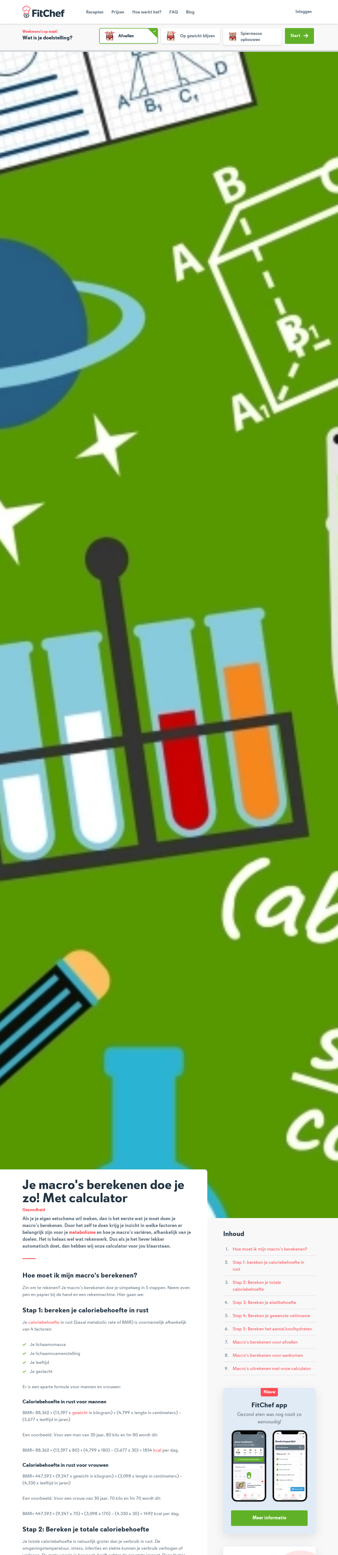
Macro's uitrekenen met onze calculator (272, 1368)
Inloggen (303, 12)
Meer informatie (269, 1518)
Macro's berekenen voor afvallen (265, 1342)
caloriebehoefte (43, 1322)
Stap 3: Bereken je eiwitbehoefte (264, 1302)
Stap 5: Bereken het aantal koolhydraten (272, 1329)
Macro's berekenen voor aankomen (268, 1355)
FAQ (173, 12)
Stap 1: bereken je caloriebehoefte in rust (268, 1266)
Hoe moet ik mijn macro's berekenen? (270, 1249)
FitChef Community (43, 12)
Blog (190, 12)
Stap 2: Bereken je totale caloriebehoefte (257, 1286)
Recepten (95, 12)
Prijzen (117, 12)
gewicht (80, 1412)
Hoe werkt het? (146, 12)
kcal (157, 1450)
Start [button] (299, 35)
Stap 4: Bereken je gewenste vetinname (271, 1315)
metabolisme (82, 1232)
